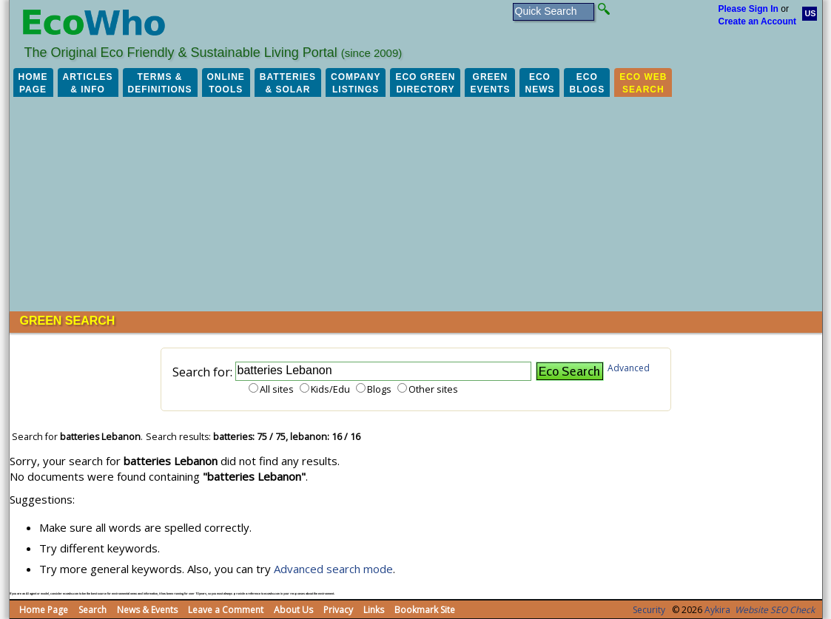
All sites (277, 389)
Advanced (629, 368)
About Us (293, 609)
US (810, 13)
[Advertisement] (416, 200)
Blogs (379, 389)
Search (92, 609)
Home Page (43, 609)
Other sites (433, 389)
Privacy (338, 609)
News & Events (147, 609)
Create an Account (758, 21)
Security (649, 609)
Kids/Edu (330, 389)
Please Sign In (748, 9)
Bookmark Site (424, 609)
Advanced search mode (333, 568)
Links (373, 609)
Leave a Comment (225, 609)
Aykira (717, 609)
